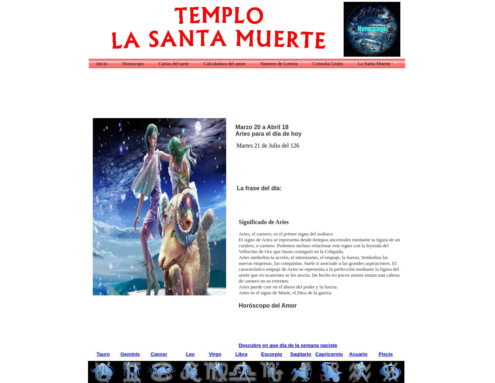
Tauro (103, 354)
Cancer (159, 354)
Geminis (130, 354)
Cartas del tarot (174, 63)
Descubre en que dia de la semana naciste (288, 345)
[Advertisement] (227, 97)
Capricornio (329, 354)
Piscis (386, 354)
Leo (190, 354)
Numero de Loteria (279, 63)
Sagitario (300, 354)
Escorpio (271, 354)
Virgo (215, 354)
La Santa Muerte (374, 63)
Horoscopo (133, 63)
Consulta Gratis (327, 63)
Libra (241, 354)
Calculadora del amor (224, 63)
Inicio (102, 63)
